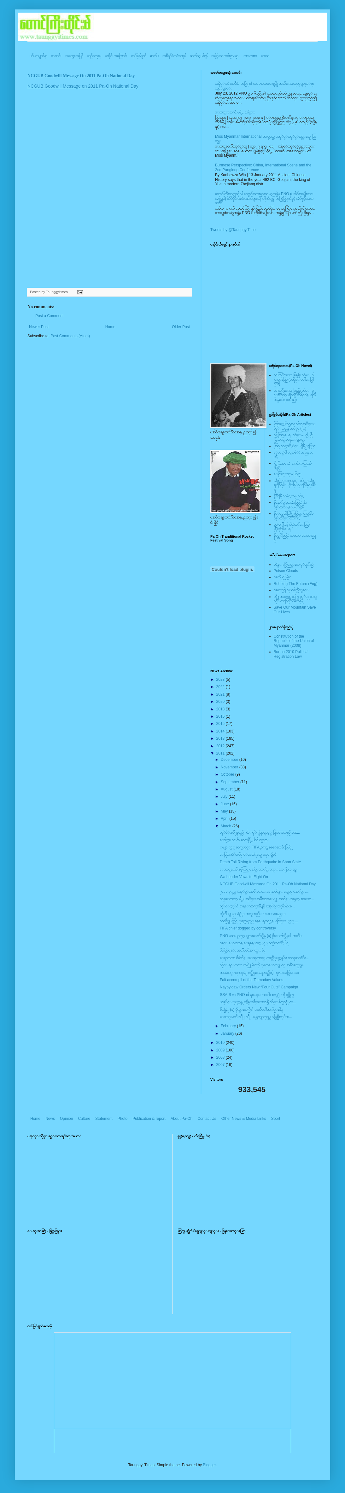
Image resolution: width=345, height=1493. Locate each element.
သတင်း (56, 56)
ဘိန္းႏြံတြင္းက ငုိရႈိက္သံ (293, 564)
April (225, 818)
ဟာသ (265, 56)
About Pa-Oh (181, 1118)
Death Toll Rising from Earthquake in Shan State (260, 862)
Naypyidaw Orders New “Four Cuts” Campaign (259, 987)
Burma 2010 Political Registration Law (291, 654)
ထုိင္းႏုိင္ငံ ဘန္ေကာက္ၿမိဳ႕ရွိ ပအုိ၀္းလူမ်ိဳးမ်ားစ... (257, 906)
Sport (275, 1118)
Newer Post (39, 327)
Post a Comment (49, 316)
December (230, 759)
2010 (221, 1042)
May (225, 811)
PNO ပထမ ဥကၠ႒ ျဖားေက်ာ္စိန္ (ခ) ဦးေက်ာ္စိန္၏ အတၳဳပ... (262, 936)
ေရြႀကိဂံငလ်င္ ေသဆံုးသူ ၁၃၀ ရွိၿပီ (248, 854)
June (225, 804)
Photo (122, 1118)
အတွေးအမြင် (74, 56)
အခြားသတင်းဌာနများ (225, 56)
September (230, 782)
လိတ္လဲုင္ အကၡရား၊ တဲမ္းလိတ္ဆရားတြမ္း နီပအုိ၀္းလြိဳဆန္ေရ (295, 485)
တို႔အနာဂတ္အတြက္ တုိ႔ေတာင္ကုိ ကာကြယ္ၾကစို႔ (295, 598)
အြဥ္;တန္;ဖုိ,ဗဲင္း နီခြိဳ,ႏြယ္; (295, 446)
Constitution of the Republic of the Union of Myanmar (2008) (294, 641)
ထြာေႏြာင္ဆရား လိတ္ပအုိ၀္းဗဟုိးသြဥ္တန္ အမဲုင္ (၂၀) (294, 426)
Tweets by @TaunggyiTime (233, 230)
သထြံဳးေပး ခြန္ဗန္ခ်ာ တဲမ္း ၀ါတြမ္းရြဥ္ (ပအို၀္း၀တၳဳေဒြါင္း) (294, 379)
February (229, 1026)
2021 (221, 694)
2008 (221, 1057)
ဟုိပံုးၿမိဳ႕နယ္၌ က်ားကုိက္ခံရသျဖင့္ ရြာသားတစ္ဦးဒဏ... (260, 832)
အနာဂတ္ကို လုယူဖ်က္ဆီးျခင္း (292, 590)
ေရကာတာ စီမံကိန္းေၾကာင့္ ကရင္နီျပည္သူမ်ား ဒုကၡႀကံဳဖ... (264, 958)
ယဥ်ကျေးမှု (94, 56)
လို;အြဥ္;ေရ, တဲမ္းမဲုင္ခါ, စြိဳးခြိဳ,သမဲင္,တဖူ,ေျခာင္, (294, 437)
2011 (221, 753)
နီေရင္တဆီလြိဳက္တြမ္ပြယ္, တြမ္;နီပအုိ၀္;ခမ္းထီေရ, (293, 515)
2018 (221, 709)
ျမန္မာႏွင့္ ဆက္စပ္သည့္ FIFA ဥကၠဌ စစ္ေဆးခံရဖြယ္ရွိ (255, 847)
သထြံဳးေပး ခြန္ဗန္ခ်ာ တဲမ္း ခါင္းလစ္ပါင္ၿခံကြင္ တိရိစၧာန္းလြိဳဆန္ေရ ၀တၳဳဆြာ (295, 395)
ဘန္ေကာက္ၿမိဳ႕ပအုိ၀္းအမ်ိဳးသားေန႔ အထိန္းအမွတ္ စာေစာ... (267, 899)
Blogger (209, 1465)
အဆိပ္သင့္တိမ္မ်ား (282, 577)
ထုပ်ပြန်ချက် (138, 56)
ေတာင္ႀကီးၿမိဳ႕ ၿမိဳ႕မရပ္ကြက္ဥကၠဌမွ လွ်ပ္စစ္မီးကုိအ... (256, 1017)
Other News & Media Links (243, 1118)
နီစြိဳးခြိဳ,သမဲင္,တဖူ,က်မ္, (289, 496)
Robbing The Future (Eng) (296, 584)
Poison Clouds (286, 571)
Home (110, 327)
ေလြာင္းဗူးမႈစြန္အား (287, 474)
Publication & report (149, 1118)
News (50, 1118)
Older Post (181, 327)
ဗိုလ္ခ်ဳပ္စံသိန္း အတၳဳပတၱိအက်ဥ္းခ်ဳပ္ (242, 950)
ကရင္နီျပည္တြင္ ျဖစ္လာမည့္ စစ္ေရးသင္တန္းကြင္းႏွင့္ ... (259, 921)
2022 (221, 687)
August (227, 789)
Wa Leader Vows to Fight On (244, 877)
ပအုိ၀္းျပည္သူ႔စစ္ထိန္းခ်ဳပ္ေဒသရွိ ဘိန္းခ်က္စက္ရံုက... (258, 1002)
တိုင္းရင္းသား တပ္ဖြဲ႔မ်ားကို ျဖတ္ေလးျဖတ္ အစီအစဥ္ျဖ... (263, 965)
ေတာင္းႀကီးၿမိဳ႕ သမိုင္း (235, 112)
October (228, 774)
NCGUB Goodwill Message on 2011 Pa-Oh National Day (82, 86)
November (230, 767)
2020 (221, 701)
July (225, 796)
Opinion (66, 1118)
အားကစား (250, 56)
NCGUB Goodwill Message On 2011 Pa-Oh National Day (81, 75)
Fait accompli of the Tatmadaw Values (251, 980)
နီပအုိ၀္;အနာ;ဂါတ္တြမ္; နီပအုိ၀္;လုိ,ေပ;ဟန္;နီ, (290, 504)
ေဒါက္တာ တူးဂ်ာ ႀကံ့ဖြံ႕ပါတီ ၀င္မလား (244, 840)
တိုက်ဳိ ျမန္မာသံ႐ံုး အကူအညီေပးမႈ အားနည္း (253, 913)
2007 (221, 1064)
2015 (221, 723)
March (226, 826)
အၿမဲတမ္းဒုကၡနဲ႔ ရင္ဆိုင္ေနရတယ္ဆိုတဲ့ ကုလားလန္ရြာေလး (259, 972)
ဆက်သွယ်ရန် (199, 56)
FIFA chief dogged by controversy (248, 928)
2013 (221, 738)
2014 (221, 731)
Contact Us (206, 1118)
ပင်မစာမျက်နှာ (38, 56)
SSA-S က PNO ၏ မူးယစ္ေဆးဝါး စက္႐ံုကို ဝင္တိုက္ (257, 994)
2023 (221, 679)
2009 (221, 1050)
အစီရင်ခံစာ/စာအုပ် (174, 56)
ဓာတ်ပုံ (154, 56)
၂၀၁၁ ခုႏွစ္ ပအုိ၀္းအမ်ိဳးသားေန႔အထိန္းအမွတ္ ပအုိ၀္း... (264, 891)
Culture (84, 1118)
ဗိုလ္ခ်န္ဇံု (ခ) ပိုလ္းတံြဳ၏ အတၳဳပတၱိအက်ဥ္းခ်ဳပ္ (251, 1009)
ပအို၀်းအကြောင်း (116, 56)
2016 (221, 716)
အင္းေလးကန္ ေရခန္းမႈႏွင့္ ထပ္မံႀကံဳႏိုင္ (254, 943)
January (228, 1033)
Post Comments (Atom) (70, 336)
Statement (104, 1118)
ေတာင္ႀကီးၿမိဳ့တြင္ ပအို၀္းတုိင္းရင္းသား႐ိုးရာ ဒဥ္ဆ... (260, 869)
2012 (221, 746)
